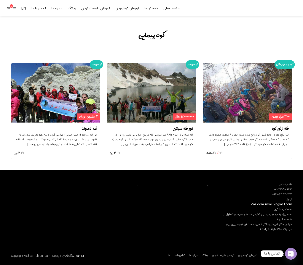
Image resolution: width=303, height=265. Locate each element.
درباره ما (56, 8)
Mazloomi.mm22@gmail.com (271, 204)
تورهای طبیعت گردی (95, 8)
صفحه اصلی (171, 8)
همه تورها (151, 8)
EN (23, 8)
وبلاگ (72, 8)
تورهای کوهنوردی (127, 8)
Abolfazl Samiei (74, 256)
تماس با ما (39, 8)
